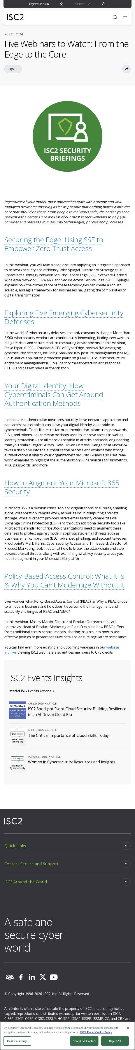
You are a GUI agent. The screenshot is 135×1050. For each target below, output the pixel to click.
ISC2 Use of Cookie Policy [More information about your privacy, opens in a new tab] (96, 1032)
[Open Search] (114, 17)
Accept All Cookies (84, 1041)
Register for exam (39, 4)
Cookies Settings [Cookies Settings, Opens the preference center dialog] (17, 1041)
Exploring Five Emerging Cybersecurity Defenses (63, 317)
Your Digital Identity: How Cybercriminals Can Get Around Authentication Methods (53, 394)
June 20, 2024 (13, 34)
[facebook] (20, 977)
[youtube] (53, 977)
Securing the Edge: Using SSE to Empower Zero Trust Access (53, 244)
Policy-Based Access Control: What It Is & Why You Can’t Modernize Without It (64, 580)
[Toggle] (67, 845)
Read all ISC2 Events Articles (30, 691)
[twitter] (42, 977)
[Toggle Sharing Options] (126, 69)
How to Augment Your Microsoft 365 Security (61, 487)
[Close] (128, 1028)
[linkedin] (31, 977)
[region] (67, 1035)
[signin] (61, 4)
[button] (104, 4)
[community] (9, 977)
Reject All (115, 1041)
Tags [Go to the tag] (13, 69)
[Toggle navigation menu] (125, 17)
